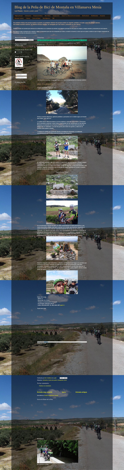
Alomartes (45, 380)
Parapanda (60, 380)
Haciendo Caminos (19, 18)
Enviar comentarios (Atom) (51, 395)
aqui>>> (62, 305)
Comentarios (20, 77)
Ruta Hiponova (46, 18)
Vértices (28, 18)
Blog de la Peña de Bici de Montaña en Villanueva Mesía (58, 7)
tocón (65, 380)
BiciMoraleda (94, 15)
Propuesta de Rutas (37, 15)
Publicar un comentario (45, 385)
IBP (53, 18)
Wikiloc (46, 342)
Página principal (19, 15)
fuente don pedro (52, 380)
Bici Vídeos (48, 15)
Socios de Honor (36, 18)
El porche (102, 15)
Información (28, 15)
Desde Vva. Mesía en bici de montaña (71, 15)
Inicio (64, 392)
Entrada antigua (81, 392)
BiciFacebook (85, 15)
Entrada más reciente (44, 392)
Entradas (19, 74)
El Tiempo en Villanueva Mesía (24, 84)
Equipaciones (56, 15)
